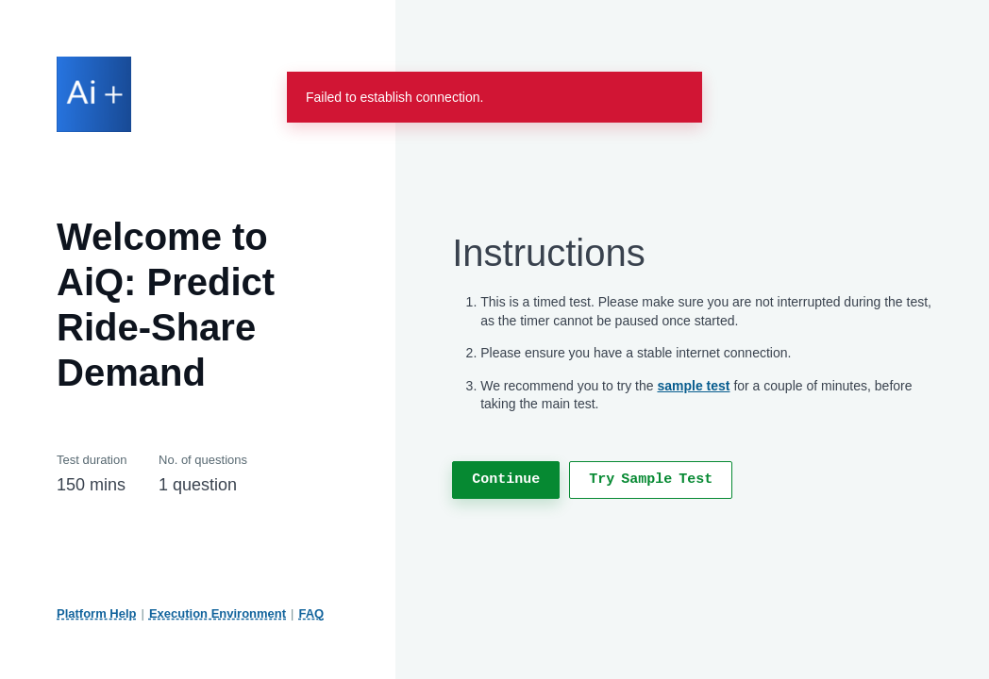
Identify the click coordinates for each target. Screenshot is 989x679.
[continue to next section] (506, 480)
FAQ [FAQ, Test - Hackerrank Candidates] (312, 613)
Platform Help (97, 613)
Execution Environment (217, 613)
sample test (693, 385)
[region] (692, 362)
